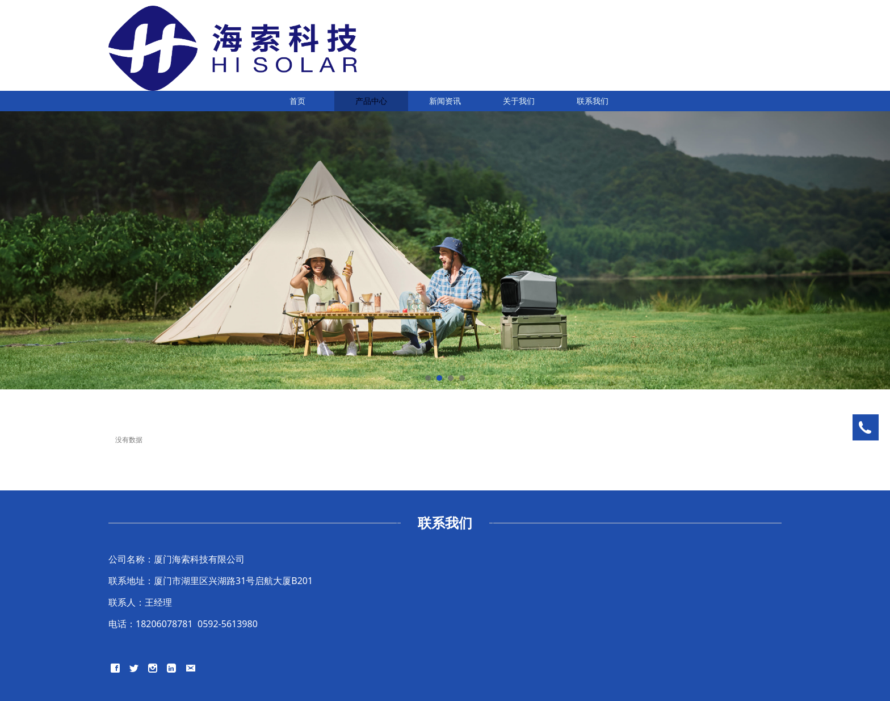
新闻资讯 (445, 100)
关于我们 (519, 100)
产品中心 (371, 100)
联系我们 (592, 100)
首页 (297, 100)
